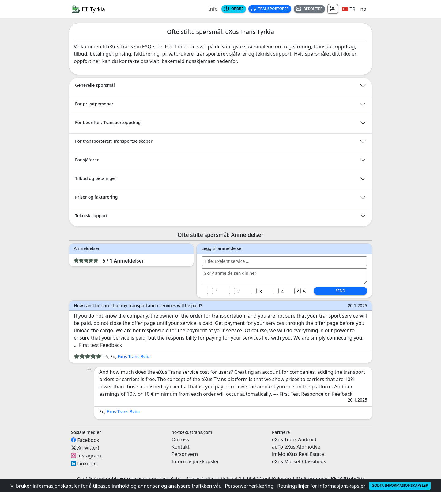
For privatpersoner (94, 104)
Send (340, 290)
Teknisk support (91, 215)
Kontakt (181, 446)
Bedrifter (309, 8)
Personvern (185, 454)
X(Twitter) (88, 447)
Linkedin (87, 463)
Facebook (88, 439)
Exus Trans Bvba (134, 356)
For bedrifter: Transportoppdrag (108, 122)
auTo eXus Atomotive (296, 446)
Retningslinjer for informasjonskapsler (321, 486)
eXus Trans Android (294, 439)
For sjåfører (87, 160)
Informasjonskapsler (195, 461)
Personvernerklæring (249, 486)
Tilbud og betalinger (95, 178)
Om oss (180, 439)
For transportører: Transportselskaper (114, 141)
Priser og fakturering (96, 197)
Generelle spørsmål (95, 85)
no (363, 9)
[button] (349, 8)
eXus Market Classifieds (299, 461)
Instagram (89, 455)
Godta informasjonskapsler (399, 485)
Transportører (270, 8)
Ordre (233, 8)
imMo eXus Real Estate (298, 454)
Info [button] (213, 9)
